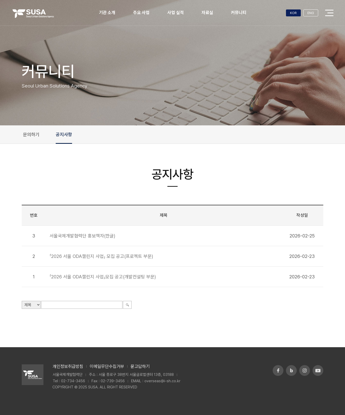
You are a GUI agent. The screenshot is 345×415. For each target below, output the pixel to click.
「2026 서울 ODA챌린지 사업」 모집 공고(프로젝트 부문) (101, 256)
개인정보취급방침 (68, 366)
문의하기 (31, 134)
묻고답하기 (140, 366)
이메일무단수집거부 (107, 366)
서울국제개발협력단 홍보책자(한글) (82, 235)
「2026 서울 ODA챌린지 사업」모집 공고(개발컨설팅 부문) (103, 276)
